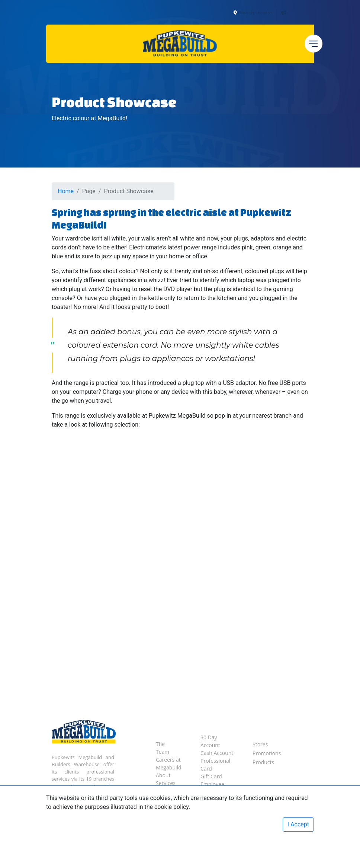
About (163, 775)
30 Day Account (210, 741)
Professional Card (215, 764)
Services (166, 783)
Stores (260, 744)
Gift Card (211, 776)
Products (263, 762)
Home (66, 191)
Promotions (267, 753)
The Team (162, 747)
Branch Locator (255, 12)
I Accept (298, 824)
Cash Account (216, 752)
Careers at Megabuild (168, 763)
